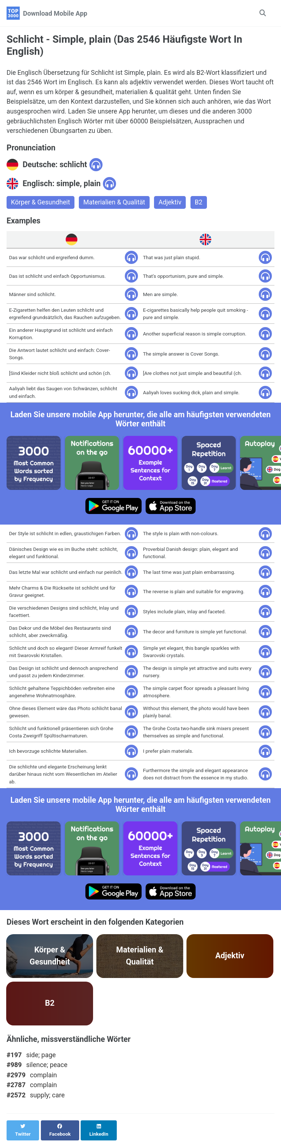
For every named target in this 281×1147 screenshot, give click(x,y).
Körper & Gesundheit (41, 204)
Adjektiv (172, 204)
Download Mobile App (55, 13)
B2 (200, 204)
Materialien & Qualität (115, 204)
